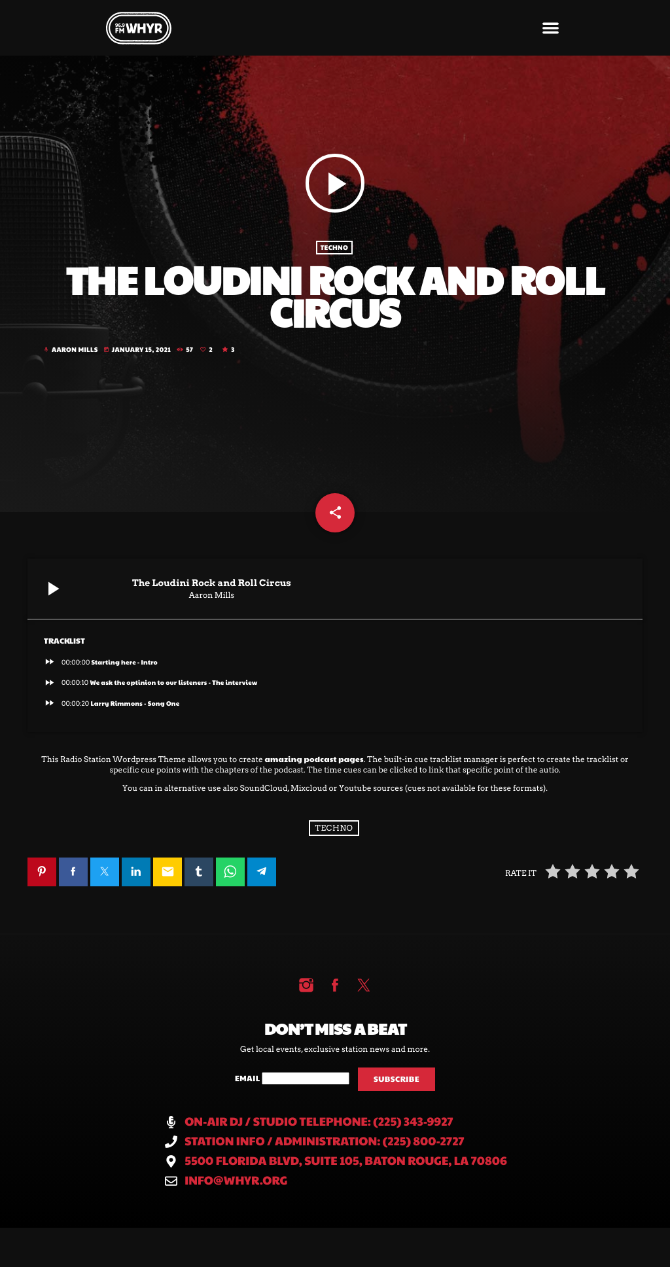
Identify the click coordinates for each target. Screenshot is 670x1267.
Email (248, 1078)
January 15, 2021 (137, 350)
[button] (551, 27)
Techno (335, 247)
